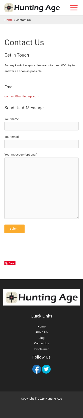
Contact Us (41, 343)
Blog (41, 337)
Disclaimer (41, 349)
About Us (41, 332)
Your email (41, 141)
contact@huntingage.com (21, 96)
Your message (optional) (41, 187)
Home (41, 326)
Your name (41, 123)
